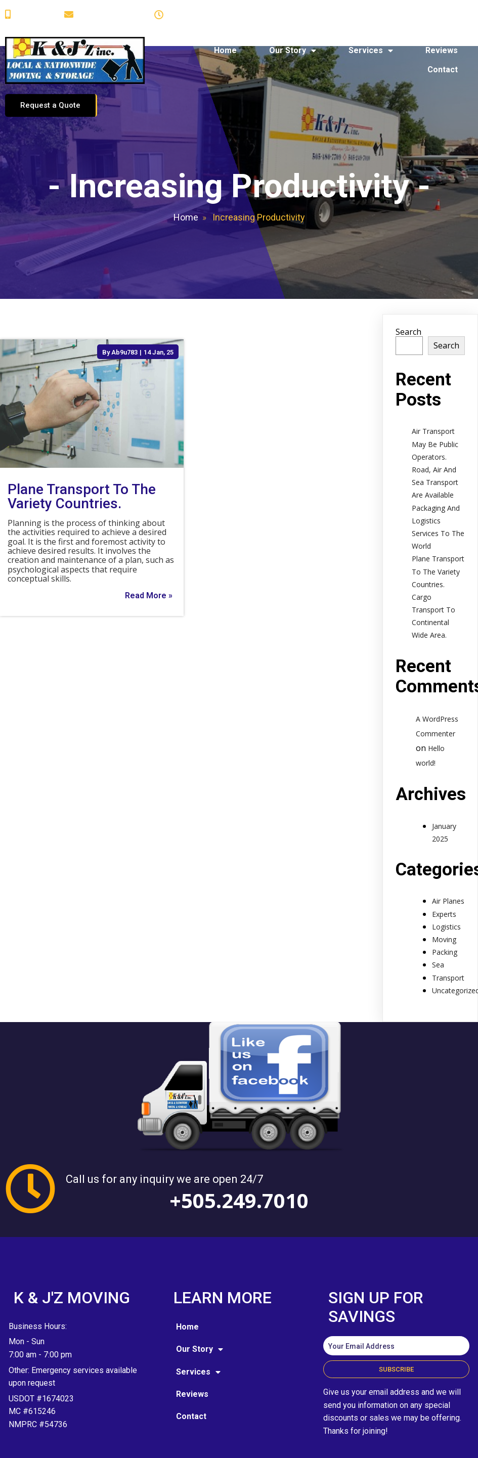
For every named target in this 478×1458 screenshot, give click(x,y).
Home (185, 176)
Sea (438, 924)
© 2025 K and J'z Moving (64, 1406)
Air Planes (448, 860)
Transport (448, 937)
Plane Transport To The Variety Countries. (438, 530)
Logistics (446, 886)
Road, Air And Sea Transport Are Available (435, 441)
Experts (444, 873)
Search (408, 290)
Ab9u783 (124, 311)
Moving (444, 898)
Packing (444, 911)
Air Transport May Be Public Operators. (435, 403)
